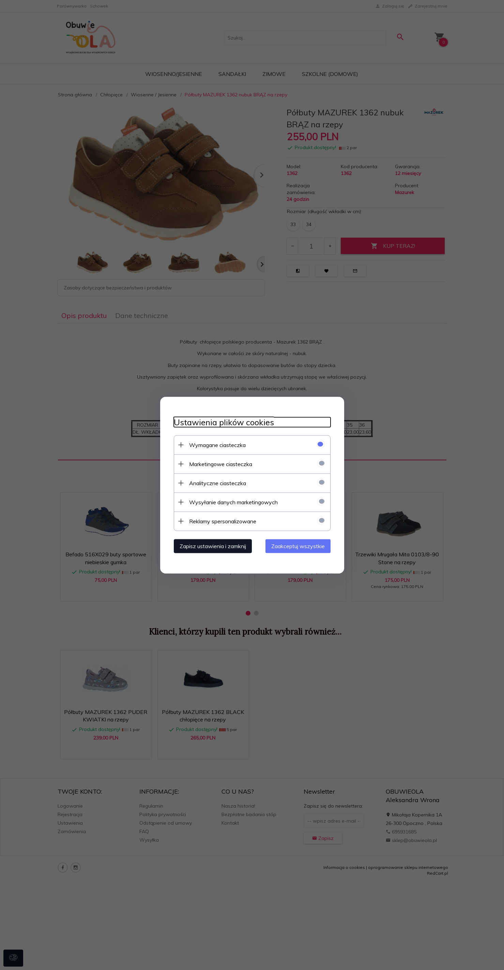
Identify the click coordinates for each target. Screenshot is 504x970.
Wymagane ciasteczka (217, 444)
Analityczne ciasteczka (217, 482)
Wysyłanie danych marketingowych (233, 501)
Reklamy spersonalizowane (222, 521)
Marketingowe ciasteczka (220, 463)
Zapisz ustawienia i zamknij (213, 545)
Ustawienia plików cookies (224, 422)
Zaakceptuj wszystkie (298, 545)
